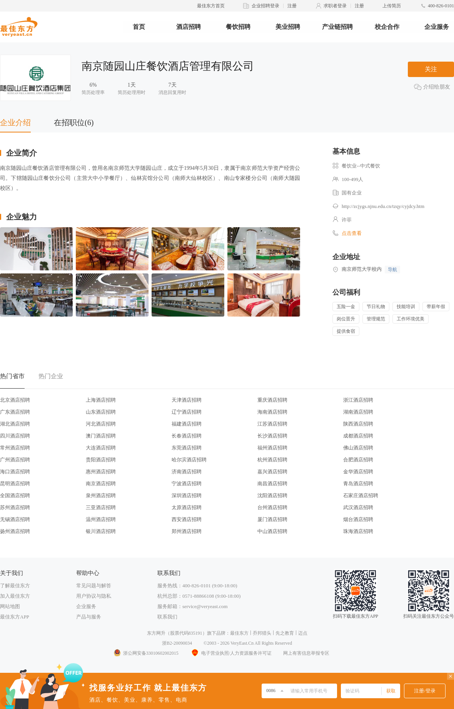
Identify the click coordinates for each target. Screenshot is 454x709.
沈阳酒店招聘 (272, 495)
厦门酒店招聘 (272, 519)
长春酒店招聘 (187, 436)
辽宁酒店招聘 (187, 412)
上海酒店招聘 (101, 400)
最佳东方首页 (211, 5)
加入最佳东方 (15, 596)
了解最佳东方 (15, 585)
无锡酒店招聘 (15, 519)
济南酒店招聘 (187, 471)
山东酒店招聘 (101, 412)
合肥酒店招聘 (358, 460)
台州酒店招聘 (272, 507)
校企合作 (387, 26)
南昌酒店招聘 (272, 483)
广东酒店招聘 (15, 412)
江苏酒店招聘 (272, 424)
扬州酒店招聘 (15, 531)
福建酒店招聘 (187, 424)
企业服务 (436, 26)
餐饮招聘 (238, 26)
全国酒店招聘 (15, 495)
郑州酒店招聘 (187, 531)
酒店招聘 (188, 26)
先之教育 (284, 633)
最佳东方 (239, 633)
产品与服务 (88, 617)
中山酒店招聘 (272, 531)
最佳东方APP (14, 617)
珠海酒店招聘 (358, 531)
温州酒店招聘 (101, 519)
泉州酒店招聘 (101, 495)
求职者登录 (335, 5)
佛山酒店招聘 (358, 448)
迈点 (302, 633)
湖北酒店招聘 (15, 424)
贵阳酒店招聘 (101, 460)
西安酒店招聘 (187, 519)
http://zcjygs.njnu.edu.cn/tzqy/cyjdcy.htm (383, 206)
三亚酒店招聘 (101, 507)
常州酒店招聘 (15, 448)
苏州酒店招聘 (15, 507)
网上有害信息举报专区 (306, 653)
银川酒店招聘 (101, 531)
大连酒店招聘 (101, 448)
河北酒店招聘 (101, 424)
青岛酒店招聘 (358, 483)
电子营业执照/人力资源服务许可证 (231, 653)
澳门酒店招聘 (101, 436)
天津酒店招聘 (187, 400)
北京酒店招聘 (15, 400)
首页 (139, 26)
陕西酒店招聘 (358, 424)
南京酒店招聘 (101, 483)
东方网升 (156, 633)
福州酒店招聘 (272, 448)
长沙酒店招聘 (272, 436)
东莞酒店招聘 (187, 448)
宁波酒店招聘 (187, 483)
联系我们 (167, 617)
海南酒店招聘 (272, 412)
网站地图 (10, 606)
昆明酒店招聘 (15, 483)
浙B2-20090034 (177, 643)
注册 (292, 5)
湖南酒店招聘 (358, 412)
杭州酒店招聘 (272, 460)
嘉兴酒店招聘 (272, 471)
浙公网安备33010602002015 (146, 653)
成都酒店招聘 (358, 436)
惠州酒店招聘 (101, 471)
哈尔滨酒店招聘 (189, 460)
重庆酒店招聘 (272, 400)
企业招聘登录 (265, 5)
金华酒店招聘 (358, 471)
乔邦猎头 (262, 633)
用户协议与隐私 (93, 596)
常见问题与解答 (93, 585)
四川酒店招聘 (15, 436)
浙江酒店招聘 (358, 400)
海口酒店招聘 (15, 471)
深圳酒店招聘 (187, 495)
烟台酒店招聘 (358, 519)
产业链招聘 (337, 26)
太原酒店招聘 (187, 507)
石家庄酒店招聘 (360, 495)
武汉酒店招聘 (358, 507)
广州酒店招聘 (15, 460)
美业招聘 (287, 26)
